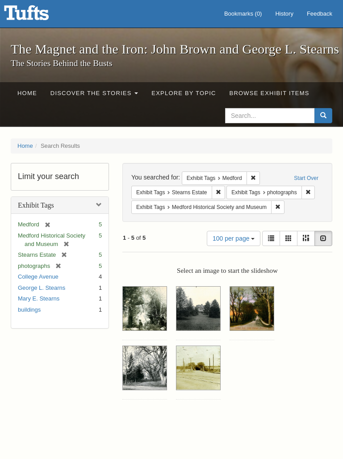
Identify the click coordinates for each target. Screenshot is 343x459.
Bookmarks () (243, 13)
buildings (29, 309)
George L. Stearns (41, 287)
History (284, 13)
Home (27, 93)
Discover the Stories (94, 93)
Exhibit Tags (36, 205)
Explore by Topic (183, 93)
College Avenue (38, 276)
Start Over (306, 178)
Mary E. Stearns (38, 298)
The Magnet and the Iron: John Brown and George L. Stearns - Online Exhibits (37, 15)
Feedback (319, 13)
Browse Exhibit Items (270, 93)
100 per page (234, 238)
